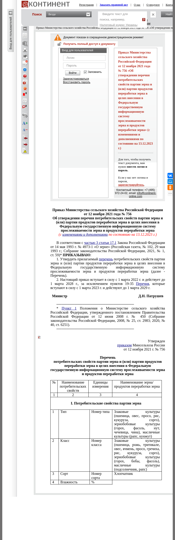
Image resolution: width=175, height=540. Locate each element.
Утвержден (156, 341)
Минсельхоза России (141, 345)
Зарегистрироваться (76, 78)
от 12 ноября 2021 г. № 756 (144, 349)
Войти (73, 72)
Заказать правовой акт (114, 4)
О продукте (153, 4)
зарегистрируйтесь (131, 185)
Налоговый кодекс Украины (119, 25)
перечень (106, 259)
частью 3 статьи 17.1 (100, 243)
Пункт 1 (69, 308)
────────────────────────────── (95, 304)
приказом (124, 345)
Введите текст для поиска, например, (119, 19)
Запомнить (95, 72)
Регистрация (86, 4)
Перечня (142, 284)
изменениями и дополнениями (85, 234)
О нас (137, 4)
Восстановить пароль (76, 82)
